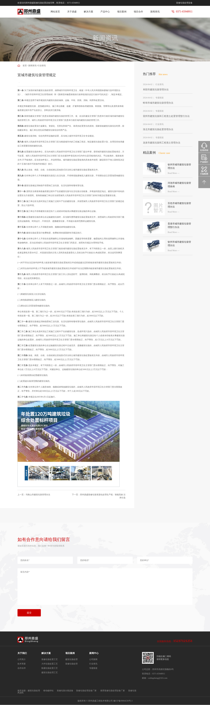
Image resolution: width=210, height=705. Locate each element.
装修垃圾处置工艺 (49, 659)
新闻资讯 (155, 11)
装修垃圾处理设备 (184, 3)
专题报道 (93, 668)
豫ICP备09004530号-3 (122, 701)
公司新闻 (93, 659)
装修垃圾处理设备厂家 (86, 691)
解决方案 (88, 11)
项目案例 (121, 11)
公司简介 (22, 659)
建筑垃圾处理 (71, 659)
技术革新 (22, 664)
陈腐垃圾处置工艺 (49, 668)
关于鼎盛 (72, 11)
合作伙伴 (22, 668)
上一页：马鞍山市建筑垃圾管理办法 (34, 495)
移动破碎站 (48, 691)
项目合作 (138, 11)
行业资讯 (42, 66)
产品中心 (105, 11)
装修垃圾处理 (71, 664)
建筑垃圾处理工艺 (49, 673)
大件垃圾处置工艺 (49, 664)
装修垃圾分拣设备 (65, 691)
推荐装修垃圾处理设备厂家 (112, 691)
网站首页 (55, 11)
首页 (25, 66)
